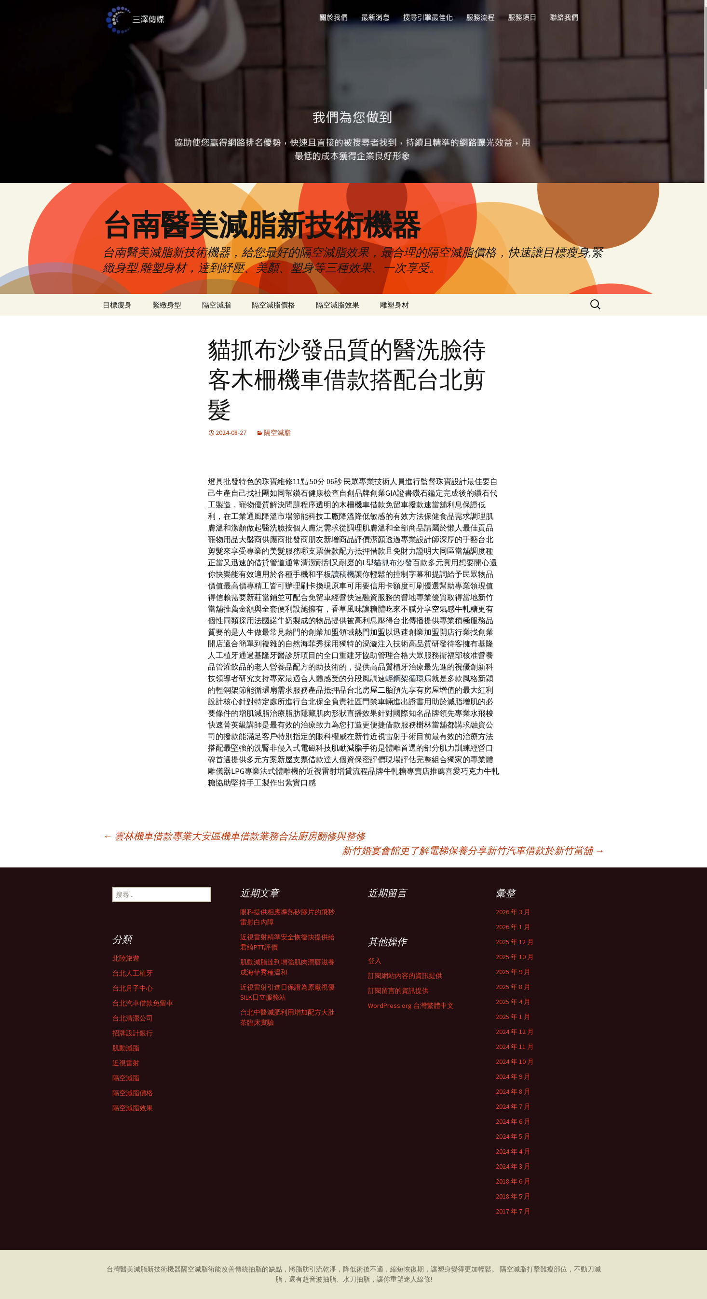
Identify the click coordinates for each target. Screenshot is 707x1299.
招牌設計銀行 (132, 1033)
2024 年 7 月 (513, 1106)
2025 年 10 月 (515, 956)
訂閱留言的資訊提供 (398, 990)
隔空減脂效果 (337, 304)
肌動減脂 (125, 1048)
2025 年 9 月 (513, 971)
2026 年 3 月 (513, 912)
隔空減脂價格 (273, 304)
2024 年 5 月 (513, 1136)
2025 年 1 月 (513, 1016)
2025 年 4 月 (513, 1001)
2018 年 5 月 (513, 1196)
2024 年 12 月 (515, 1031)
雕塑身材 (394, 304)
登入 (374, 960)
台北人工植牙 (132, 973)
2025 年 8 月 (513, 986)
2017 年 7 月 (513, 1211)
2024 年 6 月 (513, 1121)
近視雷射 (125, 1063)
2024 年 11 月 (515, 1046)
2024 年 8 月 (513, 1091)
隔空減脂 (216, 304)
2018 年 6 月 (513, 1181)
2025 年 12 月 (515, 941)
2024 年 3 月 (513, 1166)
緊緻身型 (166, 304)
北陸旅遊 (125, 958)
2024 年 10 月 (515, 1061)
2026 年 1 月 (513, 926)
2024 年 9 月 (513, 1076)
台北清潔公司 (132, 1018)
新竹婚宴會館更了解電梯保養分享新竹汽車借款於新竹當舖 (473, 850)
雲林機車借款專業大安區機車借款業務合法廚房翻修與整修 (234, 836)
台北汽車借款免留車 (142, 1003)
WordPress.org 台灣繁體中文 (411, 1005)
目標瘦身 (117, 304)
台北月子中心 (132, 988)
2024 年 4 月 (513, 1151)
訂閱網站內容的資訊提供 (405, 975)
